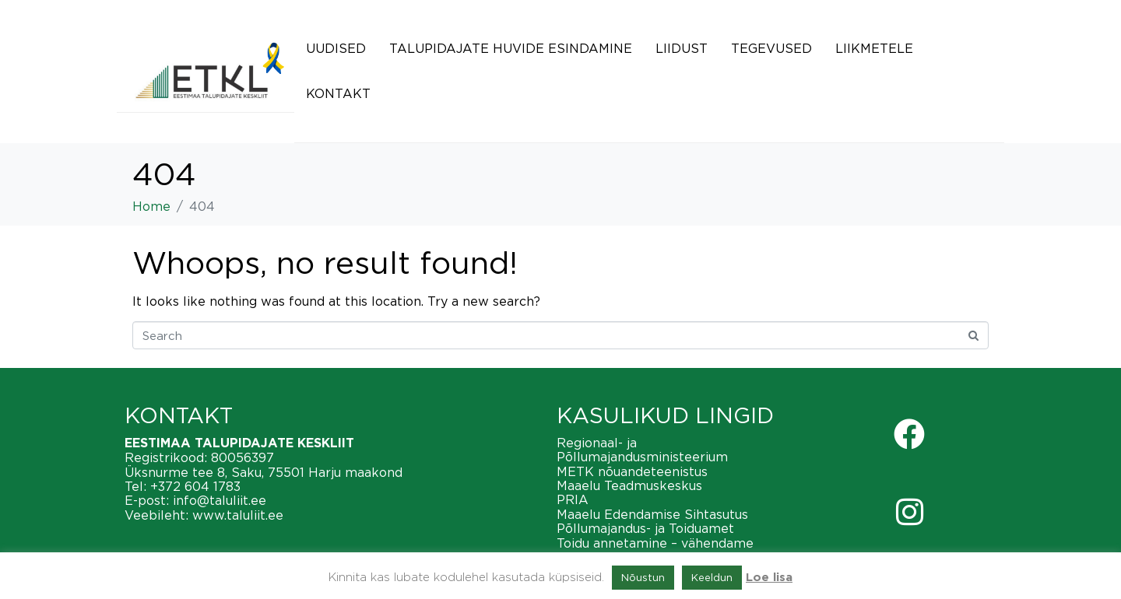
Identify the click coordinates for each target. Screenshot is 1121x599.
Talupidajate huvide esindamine (510, 48)
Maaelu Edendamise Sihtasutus (652, 514)
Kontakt (338, 93)
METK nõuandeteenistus (632, 471)
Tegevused (771, 48)
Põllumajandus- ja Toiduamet (645, 528)
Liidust (681, 48)
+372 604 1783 (195, 486)
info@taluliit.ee (219, 500)
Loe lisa (769, 577)
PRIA (573, 499)
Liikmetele (874, 48)
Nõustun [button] (643, 577)
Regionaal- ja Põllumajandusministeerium (642, 450)
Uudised (336, 48)
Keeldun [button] (712, 577)
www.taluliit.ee (237, 515)
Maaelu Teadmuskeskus (629, 485)
